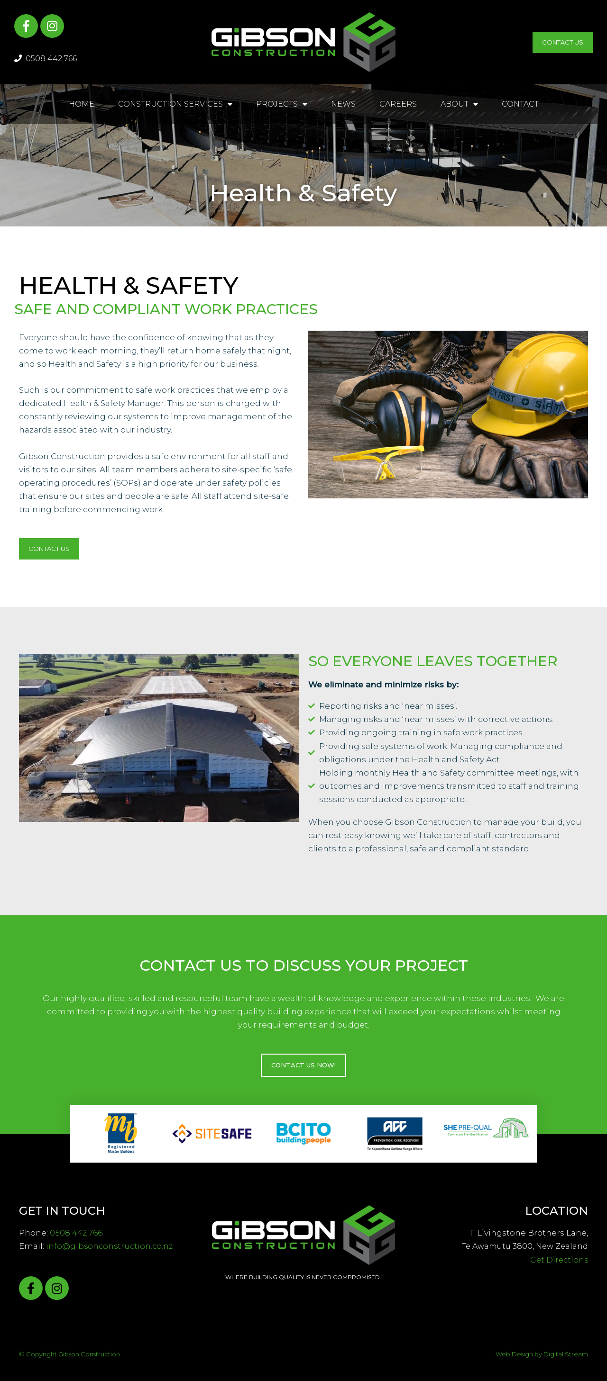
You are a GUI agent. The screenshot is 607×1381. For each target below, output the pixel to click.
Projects (281, 104)
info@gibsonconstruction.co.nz (111, 1246)
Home (81, 103)
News (343, 103)
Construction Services (175, 104)
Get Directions (559, 1259)
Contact (520, 103)
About (459, 104)
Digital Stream (565, 1354)
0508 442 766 (45, 58)
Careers (398, 103)
